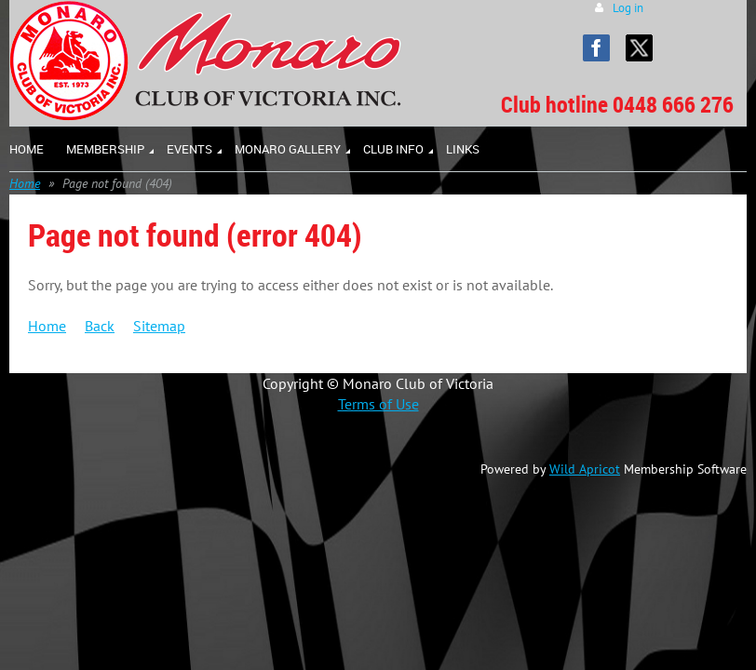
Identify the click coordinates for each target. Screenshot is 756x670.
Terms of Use (378, 404)
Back (100, 325)
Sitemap (159, 325)
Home (24, 183)
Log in (628, 8)
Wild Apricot (584, 469)
